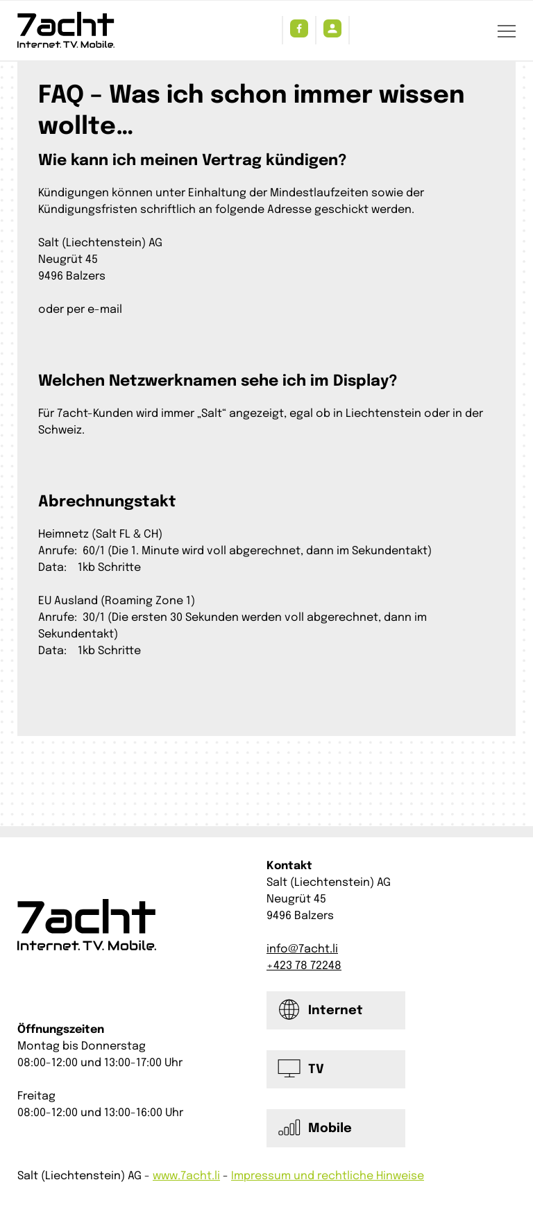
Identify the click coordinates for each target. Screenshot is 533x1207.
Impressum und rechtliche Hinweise (327, 1176)
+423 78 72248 (303, 966)
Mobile (330, 1128)
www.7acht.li (186, 1176)
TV (316, 1069)
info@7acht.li (302, 949)
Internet (335, 1010)
